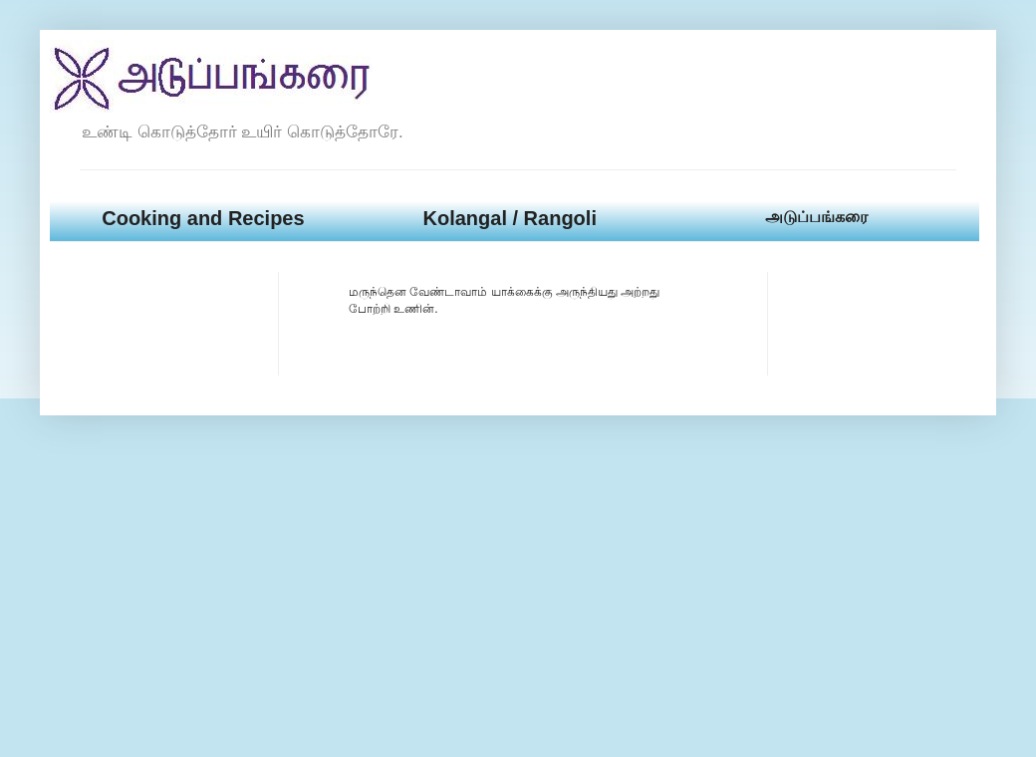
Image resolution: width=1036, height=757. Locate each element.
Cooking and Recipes (203, 218)
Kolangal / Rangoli (509, 218)
